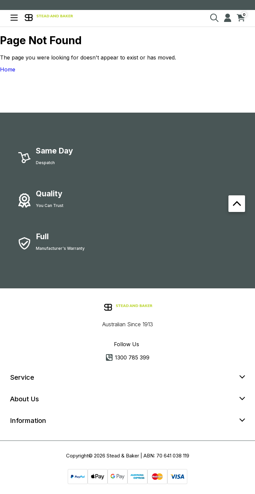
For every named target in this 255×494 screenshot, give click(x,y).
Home (7, 69)
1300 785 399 (127, 357)
